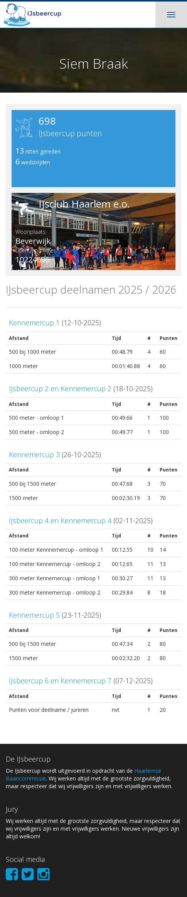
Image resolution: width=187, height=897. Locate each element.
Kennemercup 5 (34, 615)
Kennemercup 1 (34, 322)
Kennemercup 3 (34, 454)
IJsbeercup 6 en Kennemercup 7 (60, 680)
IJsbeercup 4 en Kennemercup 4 (60, 520)
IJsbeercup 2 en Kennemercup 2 (60, 388)
